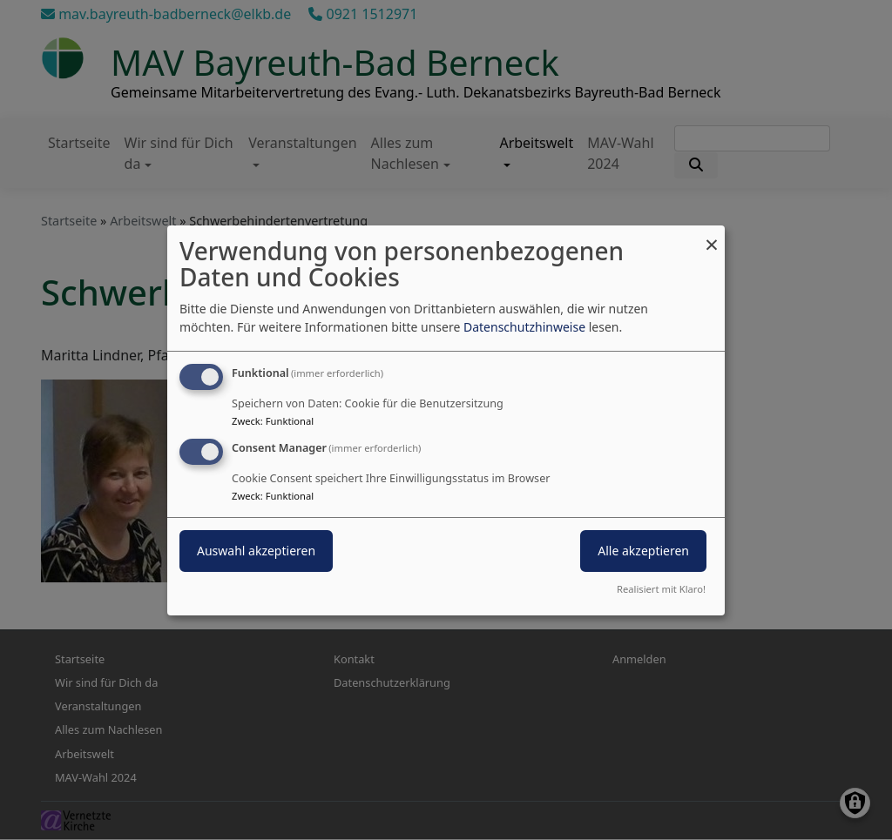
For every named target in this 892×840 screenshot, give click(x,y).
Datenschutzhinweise (524, 327)
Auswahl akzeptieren (256, 550)
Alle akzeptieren (643, 550)
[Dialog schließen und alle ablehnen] (712, 235)
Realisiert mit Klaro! (661, 588)
